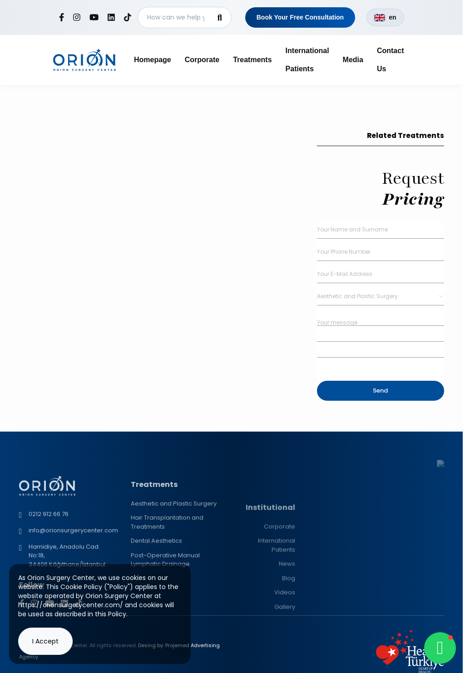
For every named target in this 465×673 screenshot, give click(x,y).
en (385, 17)
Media (353, 60)
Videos (284, 650)
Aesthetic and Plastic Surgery (174, 548)
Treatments (252, 60)
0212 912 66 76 (49, 560)
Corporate (202, 60)
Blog (288, 636)
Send (380, 390)
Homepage (152, 60)
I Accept (45, 641)
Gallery (284, 664)
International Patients (276, 603)
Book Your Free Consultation (300, 17)
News (287, 621)
